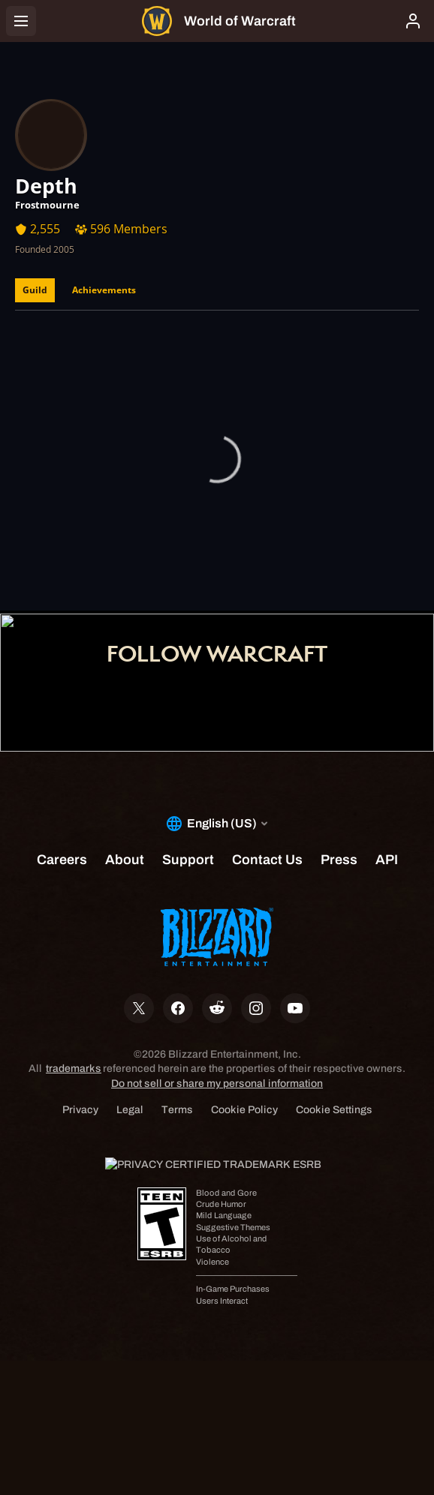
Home (217, 509)
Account (217, 530)
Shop (217, 551)
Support (217, 572)
